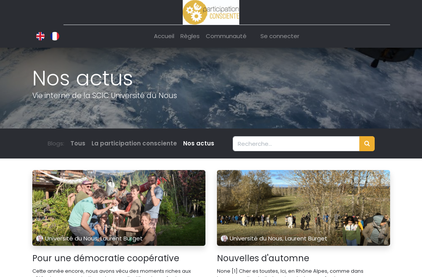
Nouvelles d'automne (263, 259)
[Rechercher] (367, 143)
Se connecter (279, 36)
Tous (77, 143)
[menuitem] (164, 36)
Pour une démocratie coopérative (105, 259)
